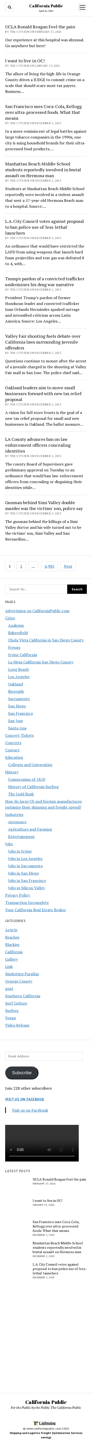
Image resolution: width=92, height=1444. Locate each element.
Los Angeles (18, 676)
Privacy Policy (17, 895)
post (9, 988)
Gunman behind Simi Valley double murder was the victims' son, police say (44, 505)
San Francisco (20, 713)
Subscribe (22, 1072)
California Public (46, 6)
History (11, 772)
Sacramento (19, 698)
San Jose (15, 720)
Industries (14, 814)
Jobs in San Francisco (27, 880)
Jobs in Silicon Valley (26, 887)
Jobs (9, 844)
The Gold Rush (21, 794)
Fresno (14, 647)
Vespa (10, 1018)
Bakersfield (18, 632)
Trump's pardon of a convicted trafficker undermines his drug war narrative (44, 281)
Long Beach (18, 669)
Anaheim (16, 625)
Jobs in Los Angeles (25, 858)
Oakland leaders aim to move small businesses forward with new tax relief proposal (43, 393)
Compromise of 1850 (26, 779)
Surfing (11, 1010)
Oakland (15, 684)
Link (9, 966)
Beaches (12, 937)
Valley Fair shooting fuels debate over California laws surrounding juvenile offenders (42, 342)
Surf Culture (16, 1003)
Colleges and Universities (30, 764)
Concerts (13, 742)
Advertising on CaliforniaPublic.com (37, 610)
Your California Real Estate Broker (35, 909)
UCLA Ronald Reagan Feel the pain (40, 27)
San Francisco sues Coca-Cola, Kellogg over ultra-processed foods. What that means (43, 112)
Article (11, 930)
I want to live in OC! (25, 61)
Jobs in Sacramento (25, 866)
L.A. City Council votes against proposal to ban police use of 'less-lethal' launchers (44, 227)
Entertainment (21, 836)
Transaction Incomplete (27, 902)
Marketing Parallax (22, 974)
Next (68, 566)
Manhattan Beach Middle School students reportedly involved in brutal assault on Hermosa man (43, 169)
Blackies (12, 944)
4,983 (49, 566)
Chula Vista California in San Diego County (46, 640)
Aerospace (17, 822)
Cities (10, 618)
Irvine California (22, 654)
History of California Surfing (33, 786)
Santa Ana (17, 728)
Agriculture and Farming (30, 829)
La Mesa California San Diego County (40, 662)
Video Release (17, 1025)
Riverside (16, 691)
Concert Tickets (19, 735)
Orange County (18, 981)
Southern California (22, 996)
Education (14, 757)
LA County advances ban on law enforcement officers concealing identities (38, 445)
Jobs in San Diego (23, 873)
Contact (12, 750)
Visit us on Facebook (24, 1099)
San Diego (17, 706)
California (14, 952)
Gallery (11, 959)
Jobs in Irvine (20, 851)
